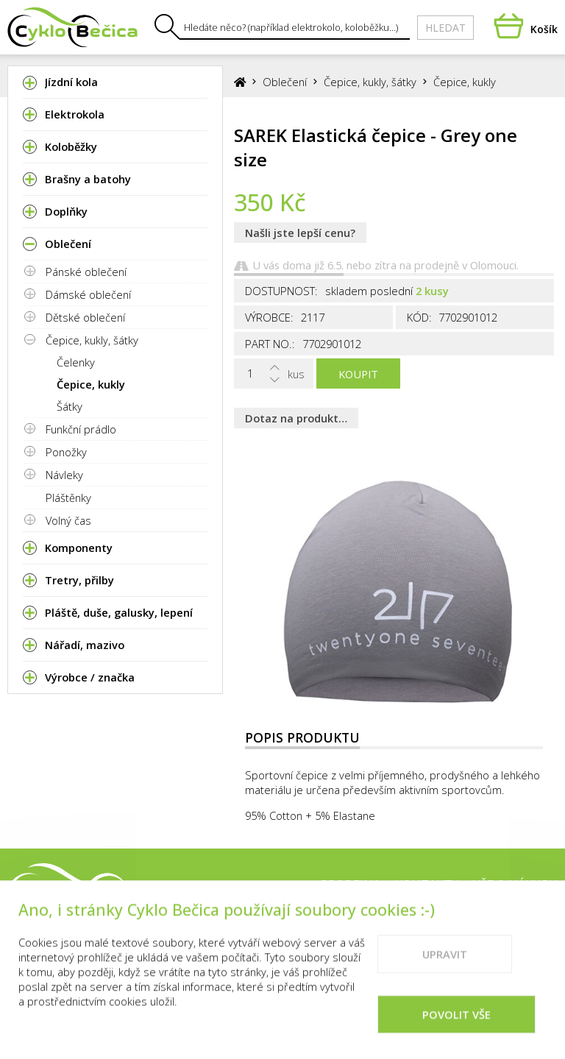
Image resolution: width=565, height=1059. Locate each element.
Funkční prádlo (81, 429)
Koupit (358, 373)
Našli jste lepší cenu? (300, 232)
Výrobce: (269, 317)
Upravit (444, 972)
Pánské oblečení (86, 271)
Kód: (419, 317)
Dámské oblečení (88, 294)
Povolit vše (456, 1032)
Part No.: (270, 343)
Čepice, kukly (91, 384)
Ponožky (66, 452)
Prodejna (350, 884)
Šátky (69, 406)
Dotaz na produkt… (296, 418)
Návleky (64, 474)
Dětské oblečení (85, 317)
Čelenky (76, 362)
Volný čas (68, 520)
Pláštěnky (68, 497)
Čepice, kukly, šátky (92, 340)
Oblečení (285, 81)
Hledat (445, 28)
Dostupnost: (281, 290)
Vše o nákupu (515, 884)
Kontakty (426, 884)
